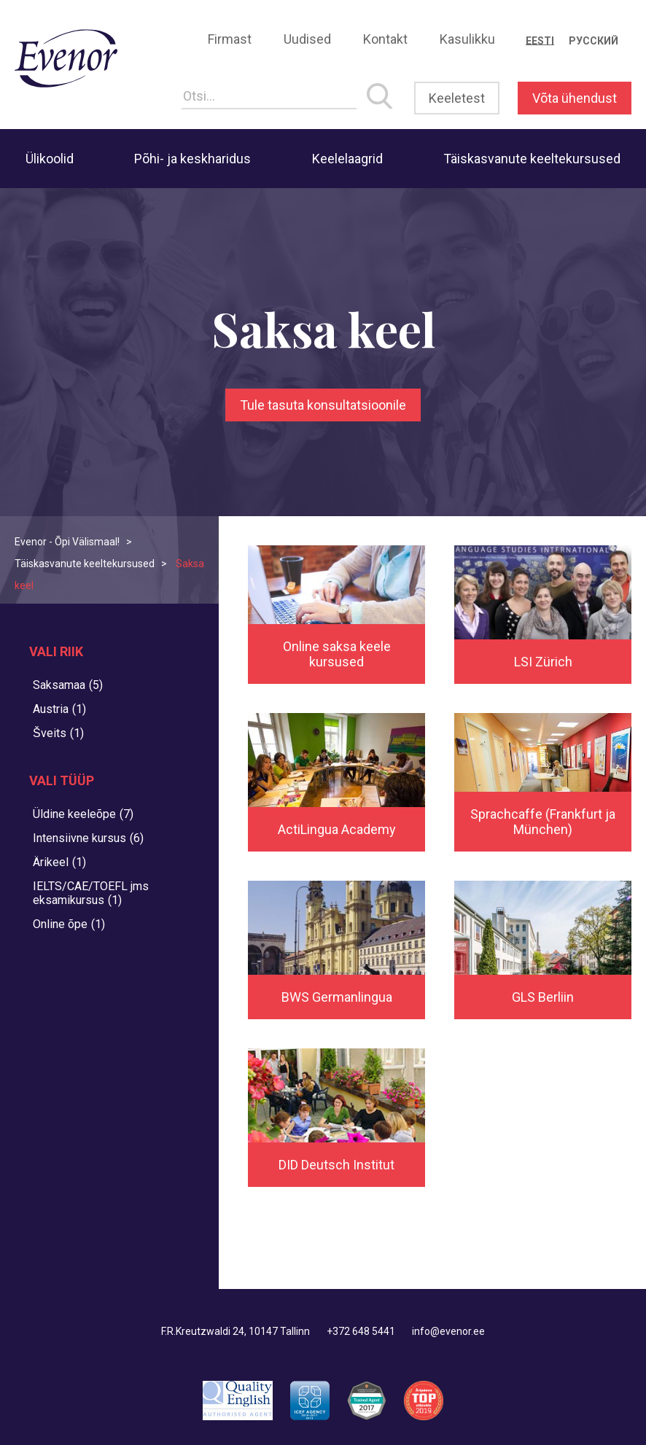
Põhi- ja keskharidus (192, 158)
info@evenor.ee (448, 1331)
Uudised (307, 39)
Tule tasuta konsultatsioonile (323, 405)
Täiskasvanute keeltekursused (531, 158)
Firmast (230, 39)
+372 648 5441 (361, 1331)
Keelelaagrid (347, 158)
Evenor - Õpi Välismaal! (67, 542)
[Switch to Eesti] (539, 40)
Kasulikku (467, 39)
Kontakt (385, 39)
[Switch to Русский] (593, 40)
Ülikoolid (50, 158)
